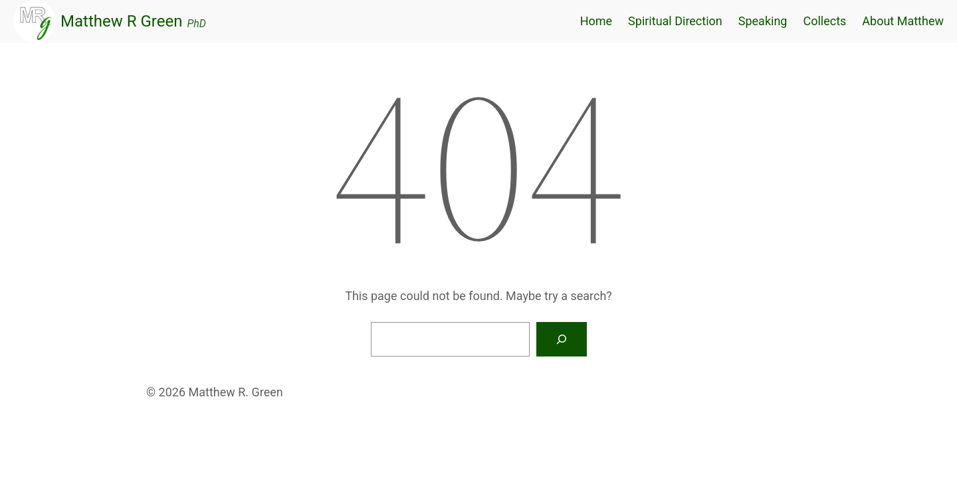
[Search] (561, 339)
